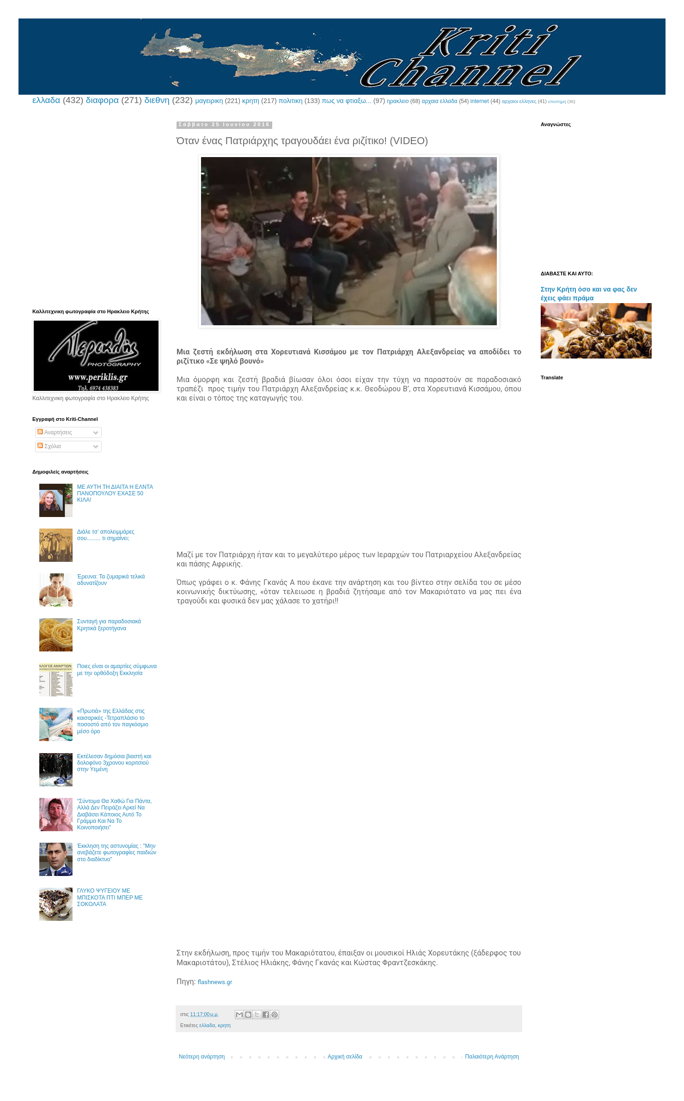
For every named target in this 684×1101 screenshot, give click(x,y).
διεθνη (156, 100)
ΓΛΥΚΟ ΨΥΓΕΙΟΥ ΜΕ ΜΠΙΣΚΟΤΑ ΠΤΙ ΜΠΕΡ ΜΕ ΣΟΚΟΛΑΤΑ (110, 897)
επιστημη (557, 101)
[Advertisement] (349, 485)
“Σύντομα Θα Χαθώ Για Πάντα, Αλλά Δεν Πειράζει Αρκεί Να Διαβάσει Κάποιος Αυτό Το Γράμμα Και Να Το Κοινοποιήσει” (114, 814)
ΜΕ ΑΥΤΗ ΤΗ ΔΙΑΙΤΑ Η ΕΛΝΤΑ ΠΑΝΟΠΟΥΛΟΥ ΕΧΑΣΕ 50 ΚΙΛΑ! (115, 494)
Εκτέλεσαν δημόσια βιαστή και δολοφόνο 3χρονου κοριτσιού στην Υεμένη (114, 763)
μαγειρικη (209, 100)
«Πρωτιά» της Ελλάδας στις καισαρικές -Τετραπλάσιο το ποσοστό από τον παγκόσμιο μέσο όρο (112, 721)
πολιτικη (291, 100)
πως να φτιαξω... (346, 100)
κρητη (250, 100)
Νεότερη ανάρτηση (202, 1056)
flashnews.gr (214, 982)
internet (479, 101)
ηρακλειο (398, 101)
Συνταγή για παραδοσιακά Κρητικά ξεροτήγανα (109, 624)
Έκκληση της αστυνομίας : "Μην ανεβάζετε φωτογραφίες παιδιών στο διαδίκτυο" (117, 853)
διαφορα (102, 100)
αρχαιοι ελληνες (519, 101)
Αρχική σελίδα (345, 1056)
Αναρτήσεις (54, 432)
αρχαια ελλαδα (439, 101)
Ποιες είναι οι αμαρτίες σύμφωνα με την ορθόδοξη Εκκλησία (117, 669)
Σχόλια (49, 446)
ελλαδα (46, 100)
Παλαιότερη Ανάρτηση (492, 1056)
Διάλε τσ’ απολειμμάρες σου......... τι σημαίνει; (105, 535)
